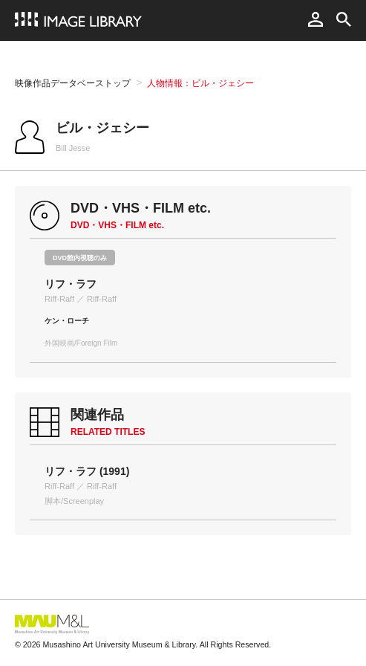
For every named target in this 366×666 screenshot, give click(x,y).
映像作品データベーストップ (73, 83)
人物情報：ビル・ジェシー (200, 83)
